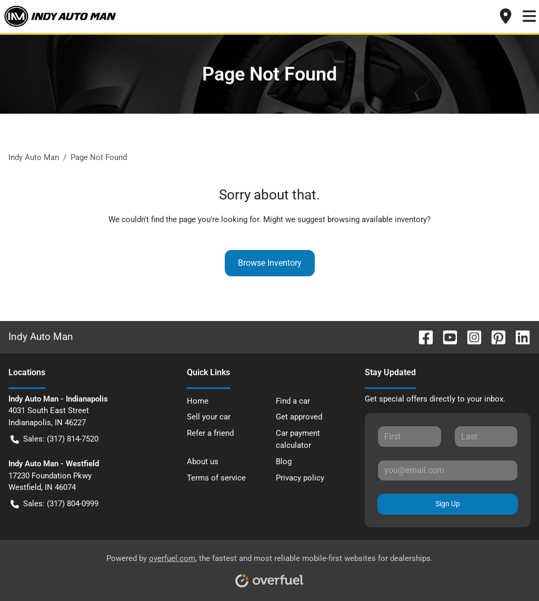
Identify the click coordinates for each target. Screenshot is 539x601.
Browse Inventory (270, 263)
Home (197, 401)
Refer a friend (210, 433)
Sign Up (447, 503)
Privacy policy (300, 478)
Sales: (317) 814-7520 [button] (54, 439)
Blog (284, 461)
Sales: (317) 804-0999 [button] (54, 504)
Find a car (293, 401)
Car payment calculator (298, 439)
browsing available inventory (377, 219)
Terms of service (216, 478)
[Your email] (447, 470)
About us (202, 461)
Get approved (299, 417)
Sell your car (209, 417)
